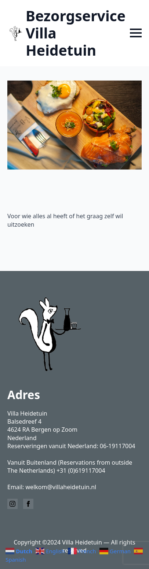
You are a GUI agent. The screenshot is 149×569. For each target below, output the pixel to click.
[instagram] (12, 504)
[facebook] (28, 504)
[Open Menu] (136, 33)
